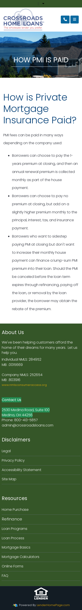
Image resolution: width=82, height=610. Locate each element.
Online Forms (12, 566)
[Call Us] (65, 19)
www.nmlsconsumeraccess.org (24, 385)
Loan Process (13, 538)
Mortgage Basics (16, 547)
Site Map (9, 479)
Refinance (12, 519)
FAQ (5, 575)
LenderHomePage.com (53, 605)
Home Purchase (15, 509)
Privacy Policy (13, 460)
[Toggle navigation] (74, 19)
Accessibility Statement (21, 469)
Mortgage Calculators (20, 556)
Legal (6, 450)
